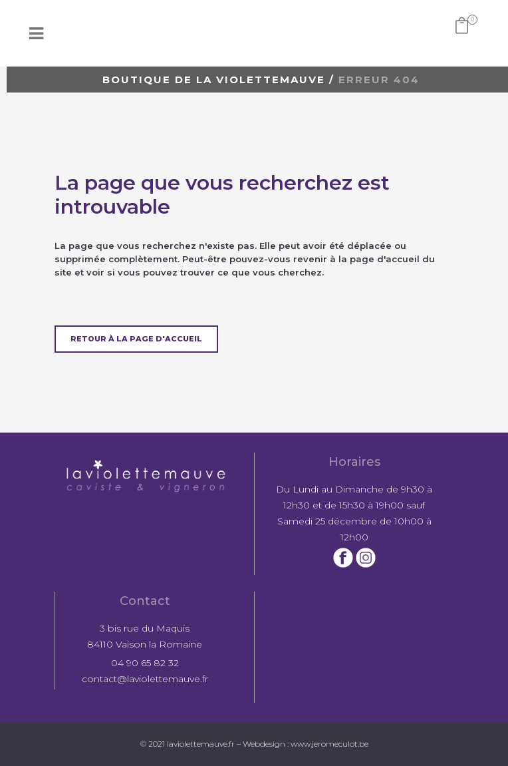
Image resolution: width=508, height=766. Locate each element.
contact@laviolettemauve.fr (145, 679)
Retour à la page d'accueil (136, 338)
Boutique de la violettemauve (213, 79)
